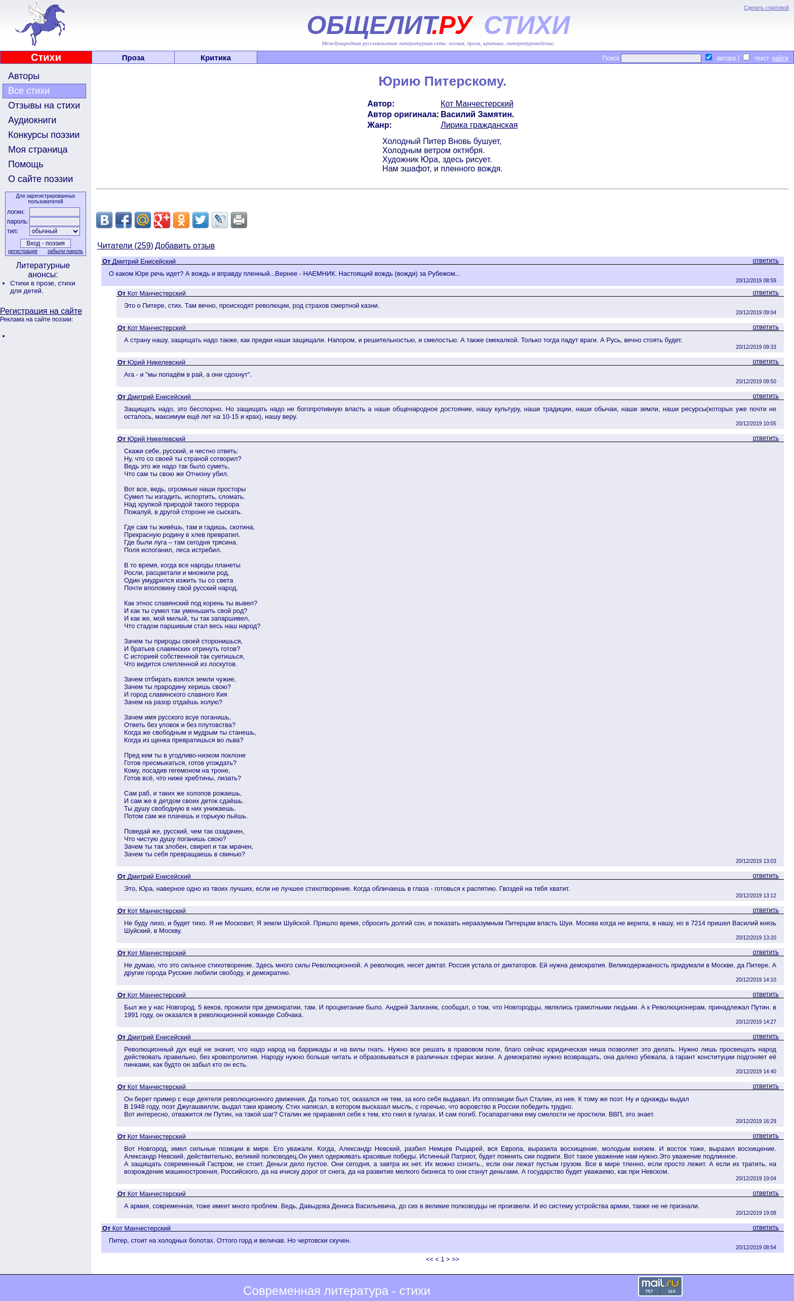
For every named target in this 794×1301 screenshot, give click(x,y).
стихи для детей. (42, 287)
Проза (133, 57)
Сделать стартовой (766, 8)
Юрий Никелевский (156, 362)
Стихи (46, 57)
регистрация (22, 251)
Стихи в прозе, (34, 283)
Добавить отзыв (185, 245)
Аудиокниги (32, 120)
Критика (216, 57)
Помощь (26, 164)
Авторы (23, 76)
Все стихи (29, 91)
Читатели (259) (125, 245)
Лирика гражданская (479, 125)
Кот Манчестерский (477, 103)
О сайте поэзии (40, 179)
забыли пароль (65, 251)
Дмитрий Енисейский (144, 261)
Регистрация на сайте (41, 311)
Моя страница (38, 149)
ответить (765, 260)
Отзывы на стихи (44, 105)
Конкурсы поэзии (44, 135)
